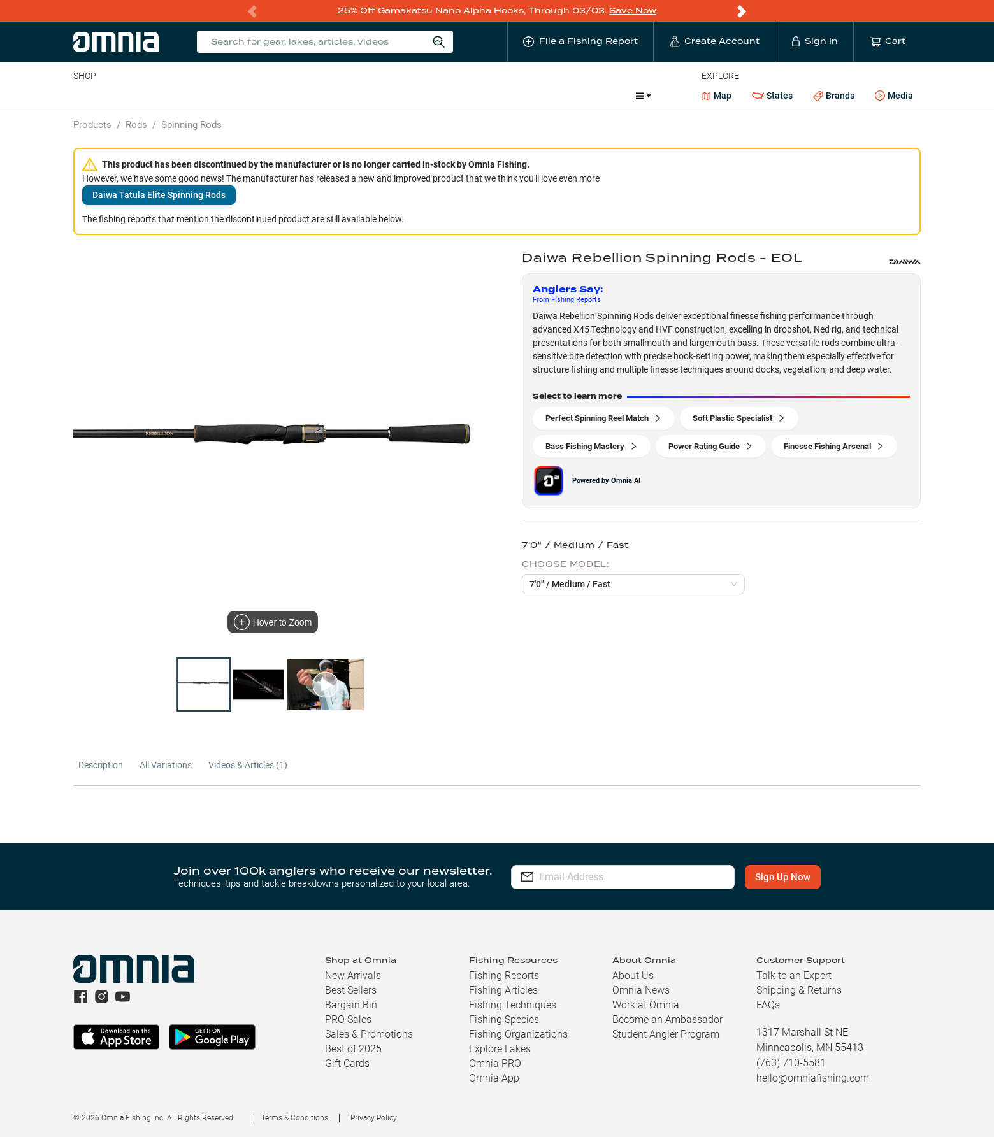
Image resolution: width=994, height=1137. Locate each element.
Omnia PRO (495, 1063)
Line (124, 95)
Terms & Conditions (294, 1117)
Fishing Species (504, 1019)
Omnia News (641, 990)
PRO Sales (348, 1019)
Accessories (318, 95)
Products (92, 125)
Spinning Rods (191, 125)
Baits (83, 95)
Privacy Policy (373, 1117)
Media (894, 96)
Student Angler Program (665, 1034)
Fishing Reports (504, 975)
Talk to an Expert (794, 975)
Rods (163, 95)
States (772, 96)
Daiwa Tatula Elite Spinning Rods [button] (159, 195)
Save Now (632, 10)
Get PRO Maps (441, 95)
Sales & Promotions (369, 1034)
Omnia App (494, 1078)
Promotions (592, 97)
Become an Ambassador (667, 1019)
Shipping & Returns (799, 990)
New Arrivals (353, 975)
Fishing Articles (503, 990)
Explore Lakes (500, 1049)
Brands (833, 95)
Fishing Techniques (512, 1005)
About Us (633, 975)
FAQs (768, 1005)
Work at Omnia (645, 1005)
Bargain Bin (351, 1005)
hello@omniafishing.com (812, 1078)
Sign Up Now (782, 877)
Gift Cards (347, 1063)
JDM (533, 95)
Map (716, 95)
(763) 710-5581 (791, 1063)
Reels (205, 95)
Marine (377, 95)
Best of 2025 (353, 1049)
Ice (497, 95)
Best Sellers (351, 990)
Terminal (255, 95)
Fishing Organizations (518, 1034)
